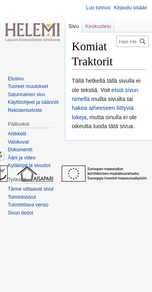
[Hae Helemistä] (132, 41)
